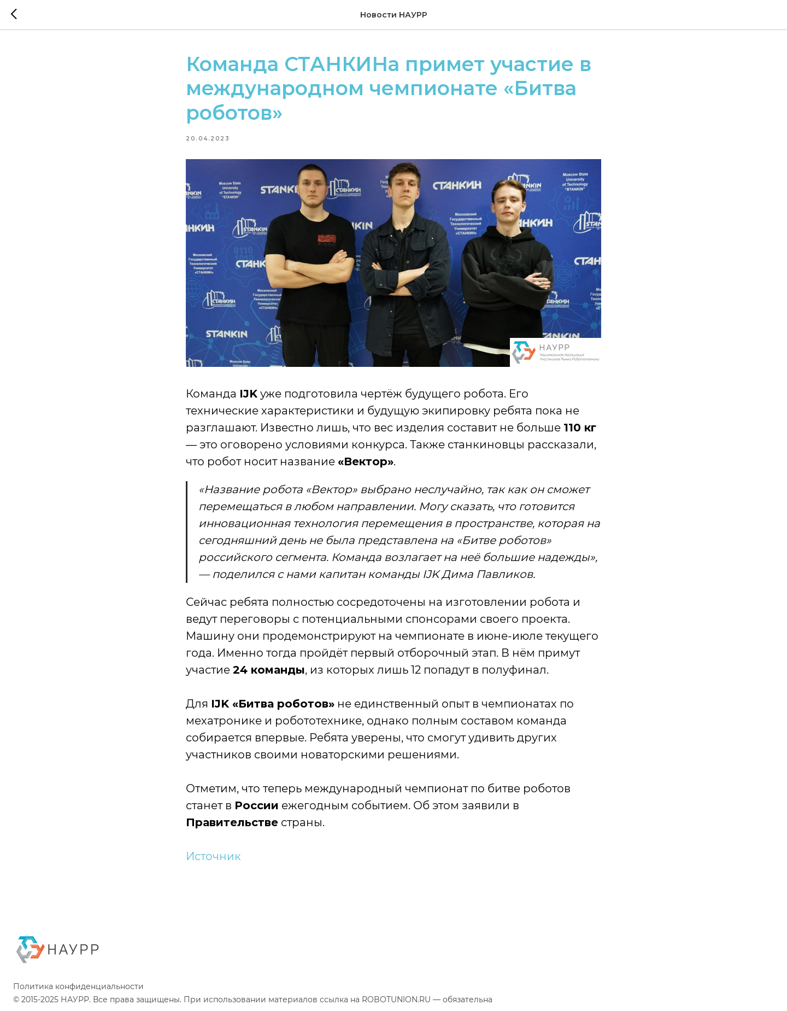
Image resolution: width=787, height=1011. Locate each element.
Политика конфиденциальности (78, 986)
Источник (213, 856)
